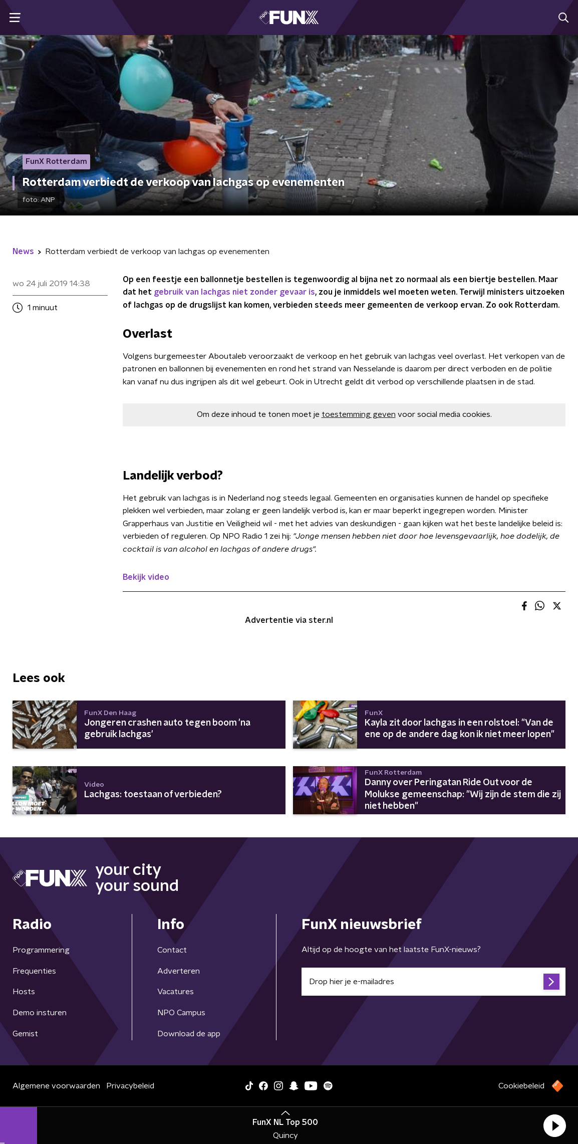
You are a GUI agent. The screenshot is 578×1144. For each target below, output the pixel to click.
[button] (554, 1125)
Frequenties (34, 971)
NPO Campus (181, 1013)
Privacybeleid (130, 1086)
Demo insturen (40, 1013)
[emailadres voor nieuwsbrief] (433, 982)
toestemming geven (359, 414)
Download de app (188, 1034)
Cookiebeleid (521, 1086)
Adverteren (178, 971)
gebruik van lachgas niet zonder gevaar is (234, 292)
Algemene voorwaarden (56, 1086)
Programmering (41, 950)
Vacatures (175, 992)
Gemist (25, 1034)
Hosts (24, 992)
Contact (172, 950)
